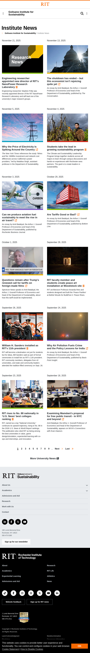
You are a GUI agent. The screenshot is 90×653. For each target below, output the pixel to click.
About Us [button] (6, 485)
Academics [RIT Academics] (7, 571)
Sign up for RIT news (39, 602)
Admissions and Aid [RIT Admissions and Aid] (11, 581)
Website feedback (13, 602)
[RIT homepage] (22, 556)
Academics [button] (7, 490)
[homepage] (3, 33)
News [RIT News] (49, 581)
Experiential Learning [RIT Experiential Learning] (11, 576)
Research (6, 501)
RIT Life (50, 571)
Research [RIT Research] (51, 565)
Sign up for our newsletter (16, 542)
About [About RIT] (4, 565)
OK (79, 646)
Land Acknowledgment (10, 636)
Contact (5, 512)
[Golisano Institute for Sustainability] (21, 475)
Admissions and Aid (11, 496)
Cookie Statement (10, 649)
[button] (3, 13)
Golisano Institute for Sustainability (20, 33)
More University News (45, 458)
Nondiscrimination (54, 636)
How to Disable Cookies (32, 649)
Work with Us (8, 506)
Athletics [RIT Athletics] (51, 576)
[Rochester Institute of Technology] (45, 4)
